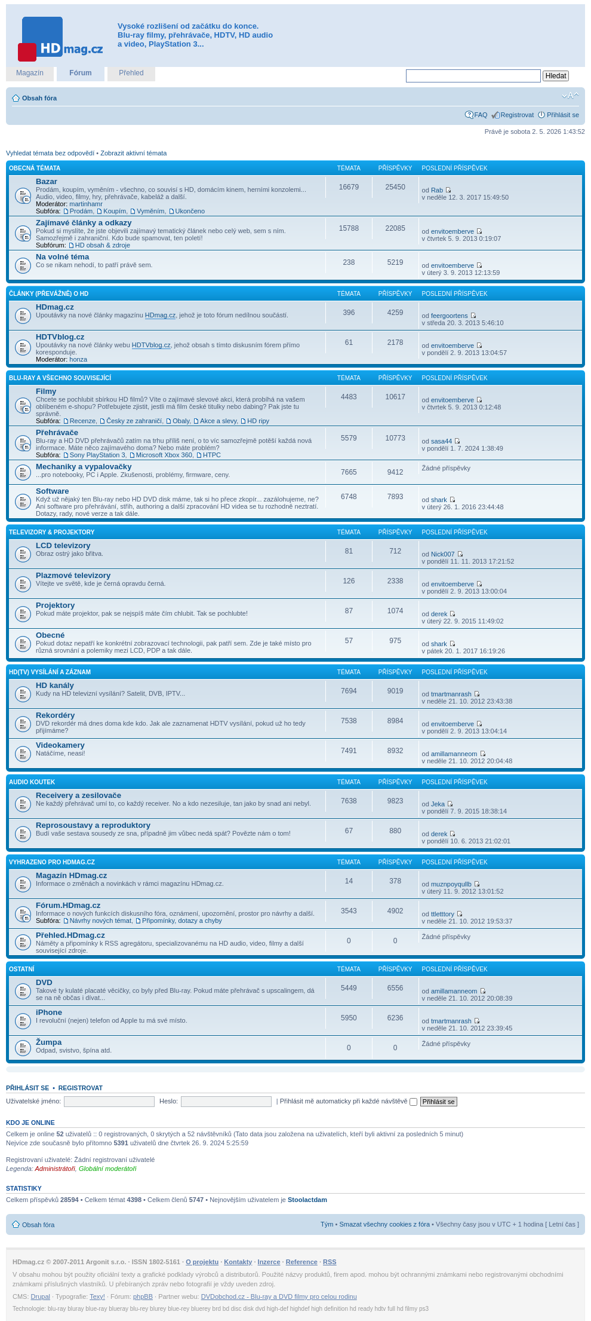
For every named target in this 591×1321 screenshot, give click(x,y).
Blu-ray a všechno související (60, 378)
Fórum (80, 73)
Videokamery (60, 745)
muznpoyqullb (451, 884)
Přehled (131, 73)
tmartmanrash (451, 694)
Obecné (50, 635)
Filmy (46, 391)
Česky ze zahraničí (134, 420)
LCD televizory (63, 545)
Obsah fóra (39, 98)
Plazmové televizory (73, 575)
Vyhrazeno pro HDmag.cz (52, 862)
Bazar (46, 181)
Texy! (97, 1296)
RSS (330, 1261)
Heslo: (168, 1101)
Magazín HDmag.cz (71, 875)
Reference (302, 1261)
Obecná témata (34, 168)
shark (439, 499)
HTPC (212, 454)
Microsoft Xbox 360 (164, 454)
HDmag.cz (55, 306)
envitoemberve (452, 231)
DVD (44, 982)
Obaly (181, 420)
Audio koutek (32, 782)
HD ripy (258, 420)
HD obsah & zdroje (102, 245)
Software (52, 491)
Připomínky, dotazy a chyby (182, 920)
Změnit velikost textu (570, 95)
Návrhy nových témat (100, 920)
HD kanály (55, 685)
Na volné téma (62, 256)
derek (439, 613)
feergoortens (449, 315)
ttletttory (442, 914)
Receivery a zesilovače (78, 795)
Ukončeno (190, 211)
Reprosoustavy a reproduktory (93, 825)
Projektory (55, 605)
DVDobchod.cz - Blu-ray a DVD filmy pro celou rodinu (279, 1296)
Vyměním (150, 211)
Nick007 (443, 554)
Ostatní (21, 969)
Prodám (81, 211)
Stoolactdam (307, 1199)
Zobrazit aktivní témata (133, 153)
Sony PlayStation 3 (97, 454)
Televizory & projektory (51, 532)
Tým (327, 1224)
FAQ (481, 114)
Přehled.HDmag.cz (70, 935)
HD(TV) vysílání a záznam (50, 672)
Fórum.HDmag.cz (68, 905)
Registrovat (517, 114)
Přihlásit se (563, 114)
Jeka (438, 804)
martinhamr (86, 203)
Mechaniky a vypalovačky (84, 466)
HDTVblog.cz (60, 336)
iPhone (49, 1012)
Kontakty (238, 1261)
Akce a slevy (218, 420)
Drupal (40, 1296)
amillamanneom (454, 753)
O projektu (202, 1261)
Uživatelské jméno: (33, 1101)
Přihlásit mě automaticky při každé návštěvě (348, 1101)
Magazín (30, 73)
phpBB (143, 1296)
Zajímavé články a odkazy (84, 222)
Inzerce (269, 1261)
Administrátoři (55, 1168)
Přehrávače (57, 432)
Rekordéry (55, 715)
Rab (437, 190)
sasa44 (441, 441)
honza (78, 359)
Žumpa (48, 1042)
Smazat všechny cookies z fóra (384, 1224)
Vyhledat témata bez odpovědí (50, 153)
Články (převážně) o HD (48, 294)
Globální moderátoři (108, 1168)
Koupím (114, 211)
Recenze (83, 420)
